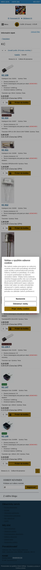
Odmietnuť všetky (20, 304)
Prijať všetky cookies (20, 309)
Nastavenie (20, 299)
